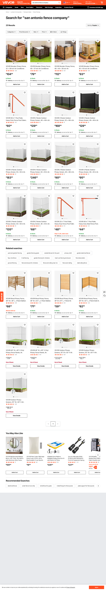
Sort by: (90, 25)
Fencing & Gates (27, 12)
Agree (96, 587)
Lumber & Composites (16, 12)
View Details (16, 366)
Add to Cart (16, 84)
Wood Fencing (36, 12)
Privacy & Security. (70, 587)
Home (7, 12)
